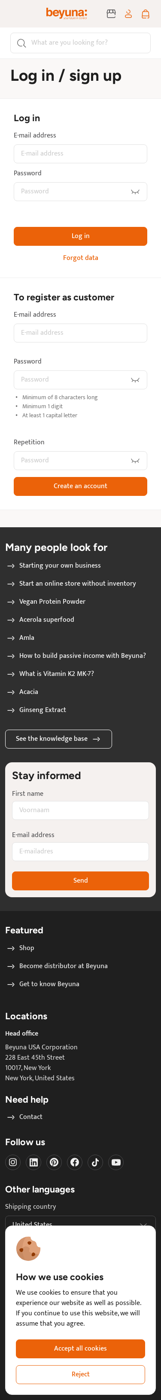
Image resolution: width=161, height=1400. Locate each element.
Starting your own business (53, 566)
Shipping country (30, 1207)
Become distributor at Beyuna (57, 966)
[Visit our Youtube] (116, 1162)
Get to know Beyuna (42, 984)
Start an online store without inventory (71, 584)
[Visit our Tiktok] (95, 1162)
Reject (81, 1374)
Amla (20, 638)
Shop (20, 948)
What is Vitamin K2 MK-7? (50, 674)
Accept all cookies (80, 1348)
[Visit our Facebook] (74, 1162)
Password (28, 173)
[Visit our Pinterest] (54, 1162)
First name (27, 794)
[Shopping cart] (145, 13)
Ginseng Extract (36, 710)
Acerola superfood (40, 620)
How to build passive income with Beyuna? (76, 656)
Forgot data (80, 258)
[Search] (80, 43)
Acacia (22, 692)
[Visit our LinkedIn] (33, 1162)
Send (80, 880)
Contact (24, 1117)
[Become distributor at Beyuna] (111, 13)
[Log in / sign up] (128, 13)
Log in (81, 236)
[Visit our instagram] (13, 1162)
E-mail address (35, 136)
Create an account (80, 486)
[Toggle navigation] (18, 13)
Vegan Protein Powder (45, 602)
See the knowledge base (58, 739)
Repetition (29, 442)
